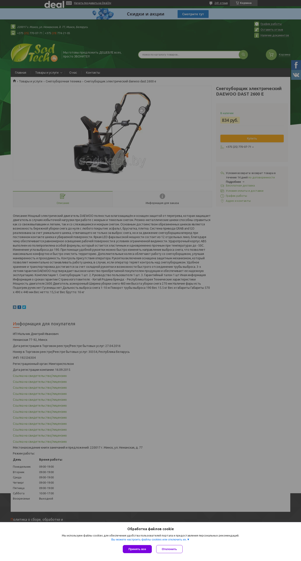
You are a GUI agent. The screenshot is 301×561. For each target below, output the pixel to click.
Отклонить (169, 549)
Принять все (137, 549)
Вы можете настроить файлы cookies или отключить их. (149, 539)
